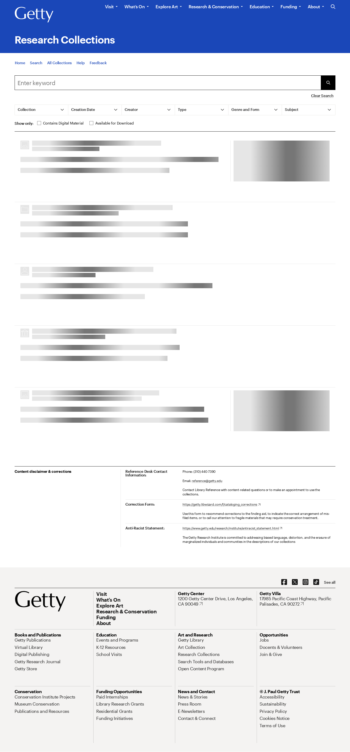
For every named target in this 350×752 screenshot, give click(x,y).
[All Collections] (59, 63)
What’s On (134, 6)
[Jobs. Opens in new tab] (264, 640)
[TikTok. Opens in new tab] (316, 582)
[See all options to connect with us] (329, 582)
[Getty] (34, 15)
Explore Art (167, 6)
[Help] (81, 63)
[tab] (41, 110)
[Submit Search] (328, 82)
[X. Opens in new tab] (295, 582)
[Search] (36, 63)
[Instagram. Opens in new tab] (305, 582)
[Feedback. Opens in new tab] (98, 63)
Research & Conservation (214, 6)
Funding (288, 6)
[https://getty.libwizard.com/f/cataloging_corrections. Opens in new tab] (222, 504)
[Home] (20, 63)
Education (260, 6)
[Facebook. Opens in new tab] (284, 582)
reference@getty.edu (207, 481)
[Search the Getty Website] (333, 6)
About (314, 6)
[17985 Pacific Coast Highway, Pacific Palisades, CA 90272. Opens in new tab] (297, 601)
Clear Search (322, 95)
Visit (109, 6)
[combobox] (168, 82)
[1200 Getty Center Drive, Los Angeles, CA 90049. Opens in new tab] (216, 601)
